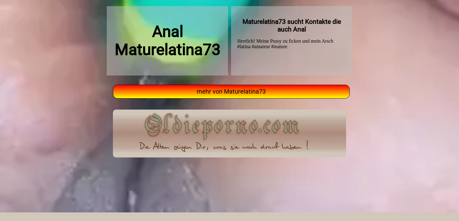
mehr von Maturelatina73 (231, 91)
